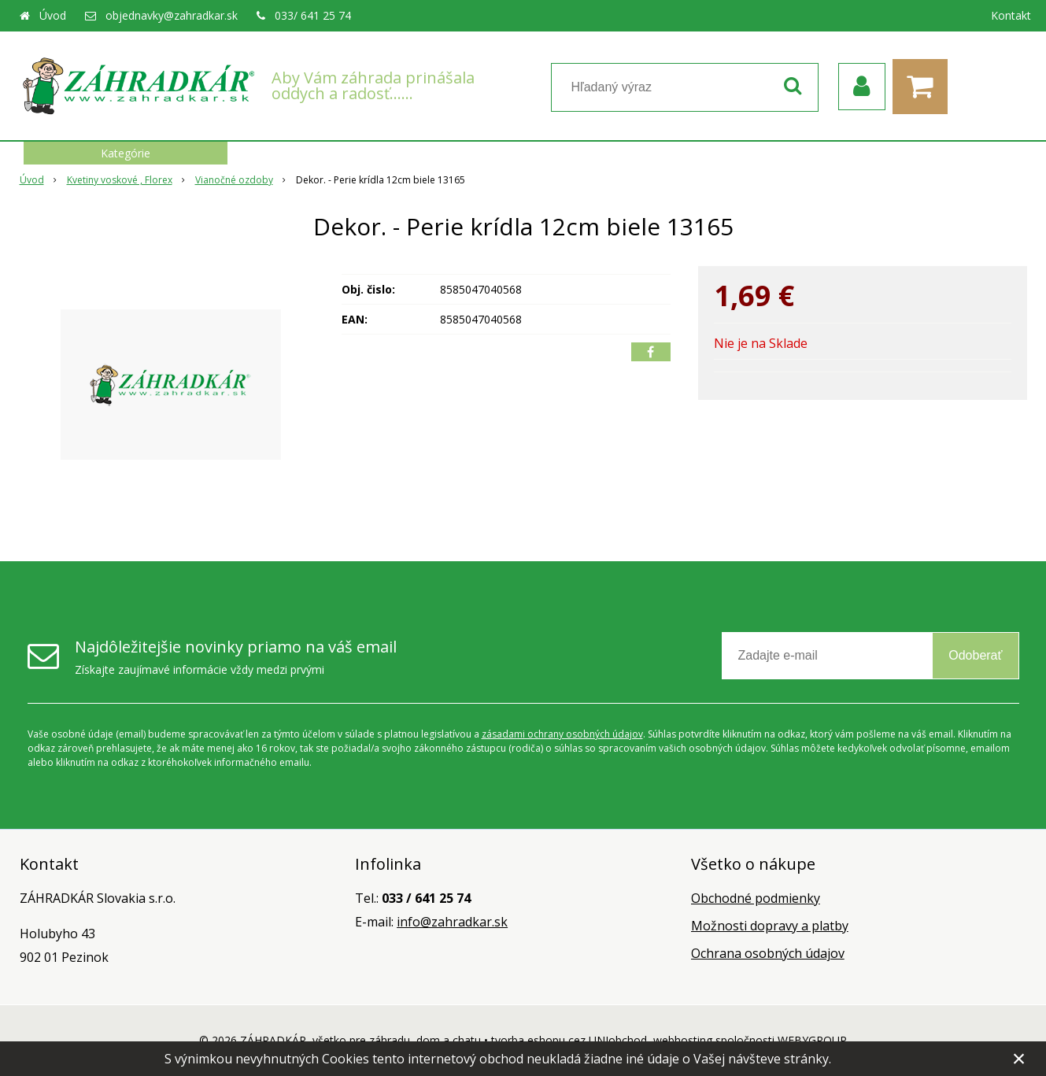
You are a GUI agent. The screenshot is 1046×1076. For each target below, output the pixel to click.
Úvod (52, 15)
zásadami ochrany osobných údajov (562, 734)
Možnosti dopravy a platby (769, 925)
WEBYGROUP (812, 1040)
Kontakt (1011, 15)
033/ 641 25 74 (313, 15)
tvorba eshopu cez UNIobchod (569, 1040)
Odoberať (975, 655)
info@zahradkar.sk (452, 921)
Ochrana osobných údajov (768, 953)
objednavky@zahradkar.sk (171, 15)
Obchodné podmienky (755, 898)
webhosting (682, 1040)
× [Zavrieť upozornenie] (1019, 1058)
